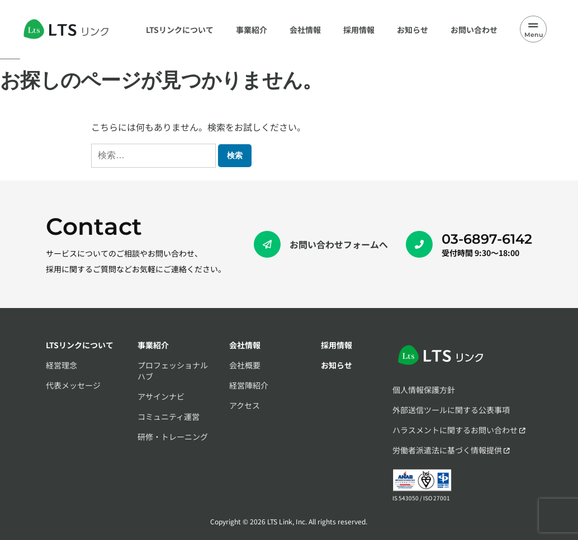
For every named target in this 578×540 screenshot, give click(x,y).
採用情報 (336, 344)
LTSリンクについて (79, 344)
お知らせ (336, 365)
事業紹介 (153, 344)
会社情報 (244, 344)
